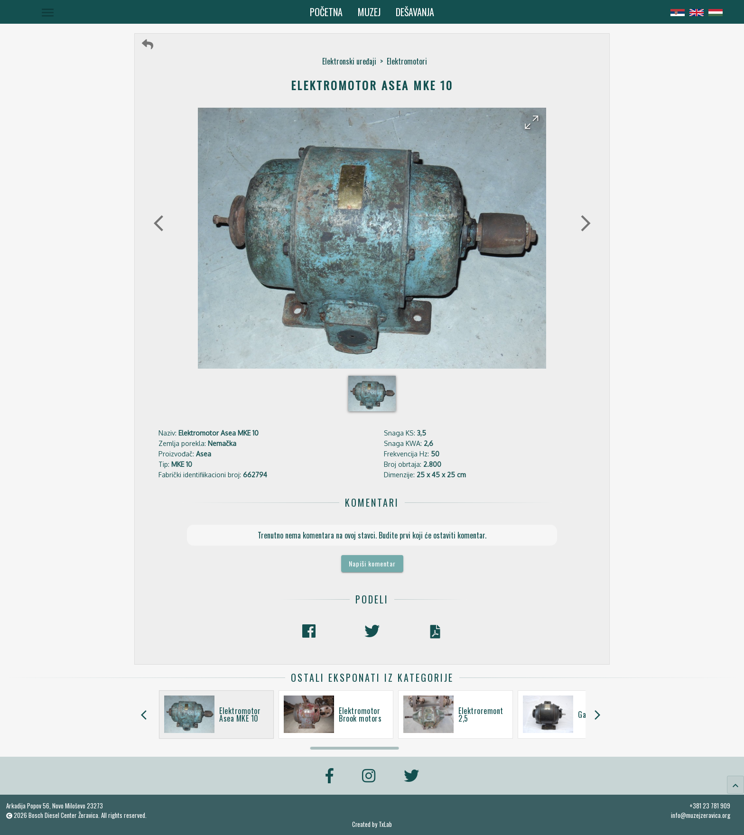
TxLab (385, 824)
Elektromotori (407, 61)
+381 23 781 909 (709, 805)
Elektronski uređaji (349, 61)
